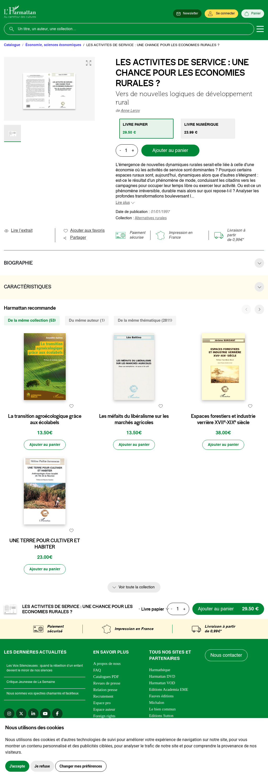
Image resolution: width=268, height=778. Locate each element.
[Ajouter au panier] (45, 445)
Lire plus (123, 203)
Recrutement (103, 696)
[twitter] (21, 713)
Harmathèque (159, 670)
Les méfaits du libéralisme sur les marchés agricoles (134, 419)
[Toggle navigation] (260, 29)
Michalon (156, 702)
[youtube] (45, 713)
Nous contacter (226, 655)
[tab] (146, 129)
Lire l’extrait (18, 231)
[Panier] (252, 13)
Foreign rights (104, 716)
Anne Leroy (130, 111)
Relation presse (105, 690)
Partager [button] (74, 238)
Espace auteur (104, 709)
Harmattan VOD (162, 683)
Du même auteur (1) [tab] (87, 320)
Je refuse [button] (42, 766)
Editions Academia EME (168, 689)
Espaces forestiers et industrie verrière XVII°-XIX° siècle (223, 419)
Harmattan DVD (162, 676)
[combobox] (156, 609)
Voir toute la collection (137, 587)
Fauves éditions (161, 696)
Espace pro (101, 703)
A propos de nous (107, 663)
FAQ (97, 670)
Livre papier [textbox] (152, 609)
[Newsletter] (187, 13)
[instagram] (9, 713)
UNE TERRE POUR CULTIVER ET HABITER (44, 544)
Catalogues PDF (106, 677)
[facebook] (57, 713)
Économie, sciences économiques (53, 45)
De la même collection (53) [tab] (32, 320)
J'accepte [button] (17, 766)
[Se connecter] (221, 13)
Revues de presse (106, 683)
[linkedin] (33, 713)
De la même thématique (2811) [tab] (145, 320)
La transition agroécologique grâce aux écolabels (44, 419)
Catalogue (12, 45)
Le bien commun (162, 709)
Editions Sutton (161, 716)
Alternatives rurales (151, 218)
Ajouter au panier (170, 150)
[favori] (71, 406)
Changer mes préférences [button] (81, 766)
